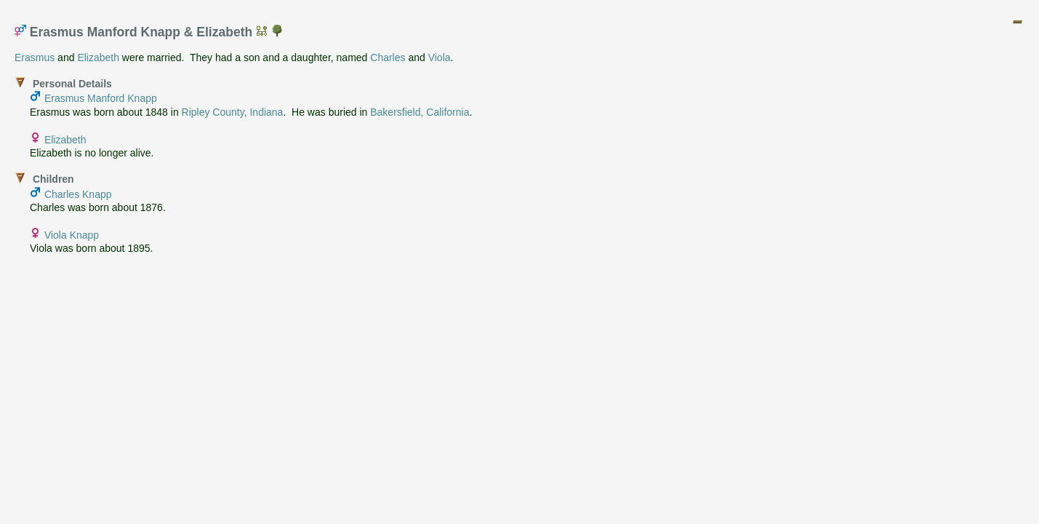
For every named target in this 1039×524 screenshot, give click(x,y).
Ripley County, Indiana (233, 112)
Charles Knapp (78, 194)
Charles (387, 57)
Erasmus (35, 57)
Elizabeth (98, 57)
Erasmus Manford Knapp (100, 98)
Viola (439, 57)
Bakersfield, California (419, 112)
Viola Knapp (71, 235)
